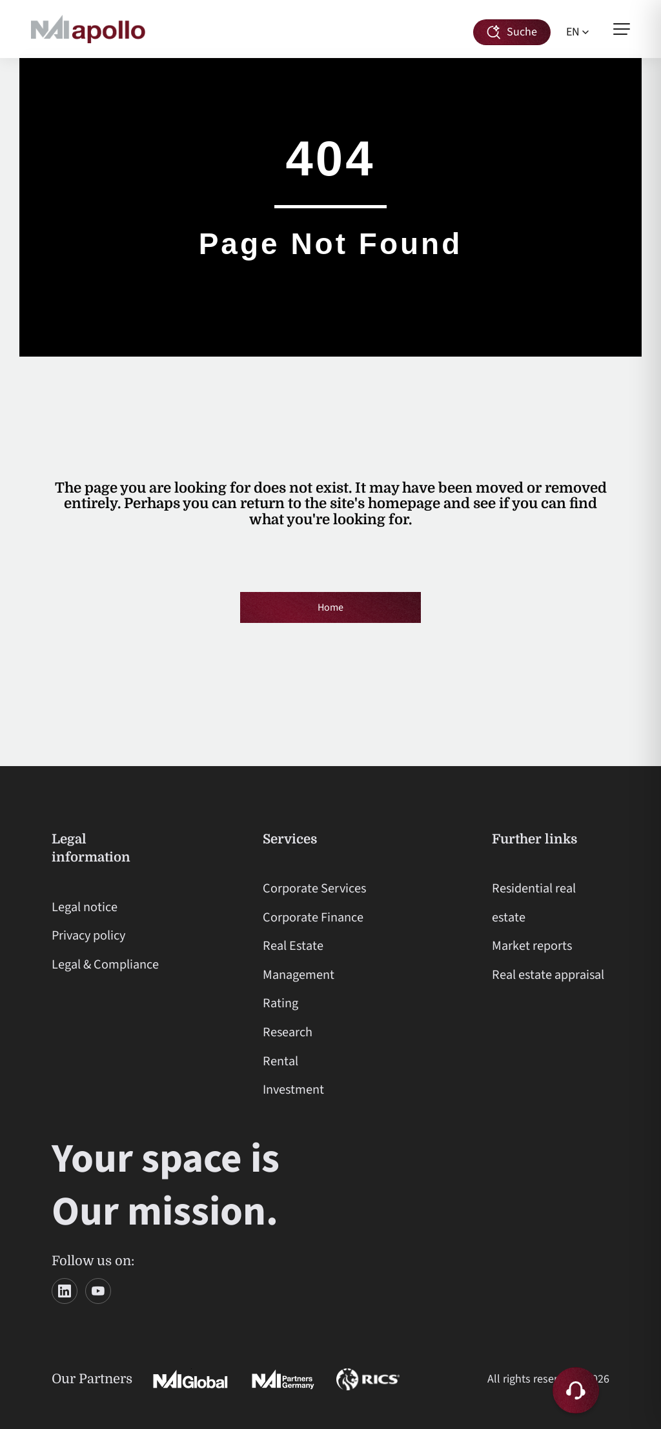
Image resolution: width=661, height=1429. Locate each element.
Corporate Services (314, 888)
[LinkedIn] (64, 1291)
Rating (280, 1003)
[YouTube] (98, 1291)
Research (287, 1032)
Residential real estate (534, 903)
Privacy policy (88, 935)
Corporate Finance (313, 917)
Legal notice (84, 907)
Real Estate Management (298, 960)
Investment (293, 1089)
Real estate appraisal (548, 974)
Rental (280, 1061)
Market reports (532, 945)
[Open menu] (621, 29)
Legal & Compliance (105, 964)
